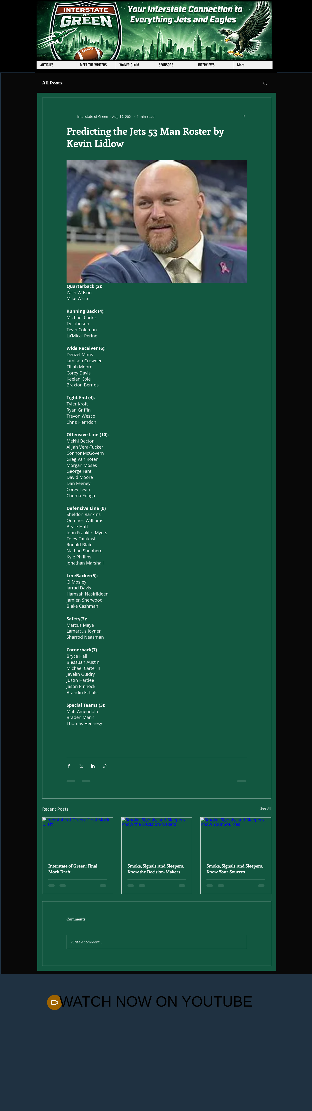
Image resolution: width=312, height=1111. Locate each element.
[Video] (54, 1002)
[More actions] (244, 116)
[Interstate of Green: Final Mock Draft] (77, 837)
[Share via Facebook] (69, 766)
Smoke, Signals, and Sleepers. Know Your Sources (234, 869)
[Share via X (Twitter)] (80, 766)
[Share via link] (104, 766)
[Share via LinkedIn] (92, 766)
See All (265, 808)
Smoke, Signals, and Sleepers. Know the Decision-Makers (155, 869)
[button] (96, 65)
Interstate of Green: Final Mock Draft (72, 869)
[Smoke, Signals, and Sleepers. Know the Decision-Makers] (157, 837)
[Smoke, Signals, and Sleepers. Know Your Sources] (236, 837)
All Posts (52, 83)
